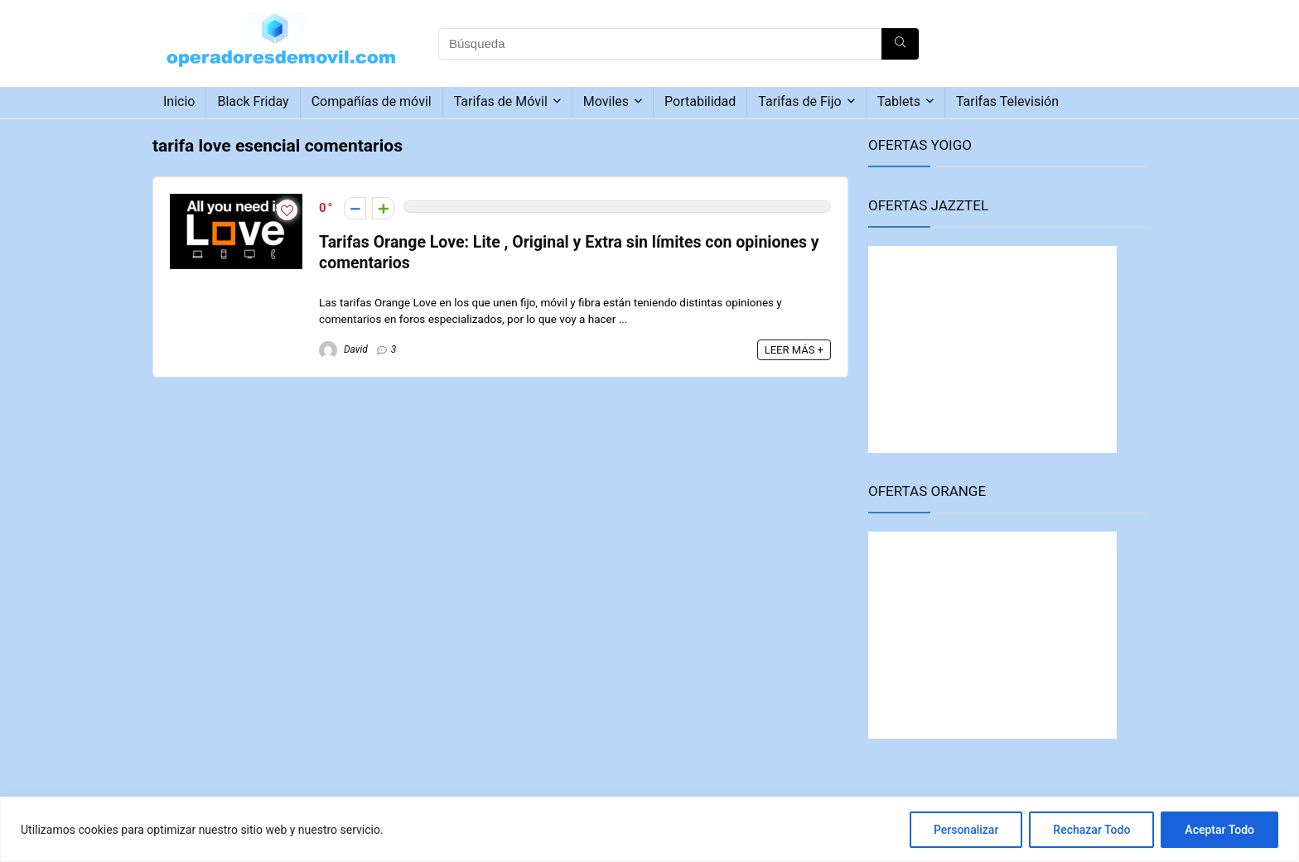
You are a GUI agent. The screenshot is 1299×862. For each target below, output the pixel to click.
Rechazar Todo (1091, 829)
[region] (649, 829)
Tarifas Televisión (1007, 101)
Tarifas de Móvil (501, 101)
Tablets (898, 101)
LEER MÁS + (794, 350)
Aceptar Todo (1219, 829)
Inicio (179, 101)
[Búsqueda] (900, 44)
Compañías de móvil (371, 101)
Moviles (606, 101)
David (343, 349)
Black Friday (252, 101)
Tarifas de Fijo (799, 101)
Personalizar (966, 829)
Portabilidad (700, 101)
